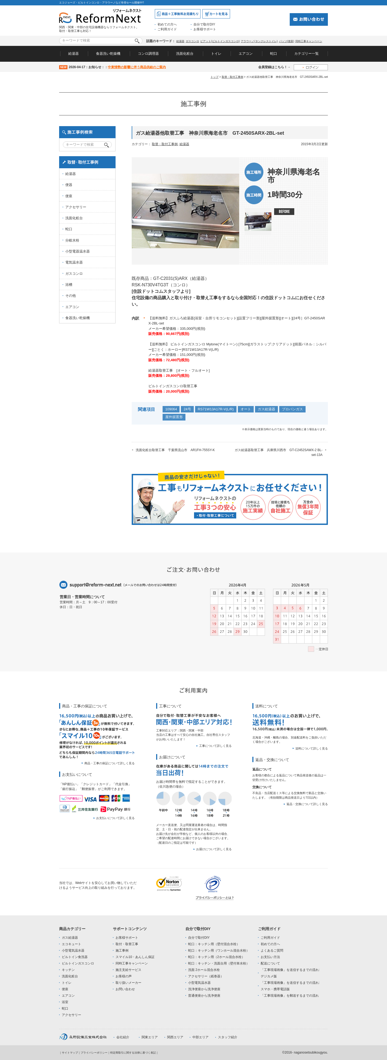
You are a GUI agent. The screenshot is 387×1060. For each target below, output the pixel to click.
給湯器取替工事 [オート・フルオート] (179, 370)
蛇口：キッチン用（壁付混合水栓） (214, 944)
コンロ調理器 (148, 54)
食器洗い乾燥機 (108, 54)
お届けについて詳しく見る (214, 849)
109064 (171, 409)
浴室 (65, 1002)
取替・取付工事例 (232, 76)
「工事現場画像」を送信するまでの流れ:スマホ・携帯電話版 (290, 986)
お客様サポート (205, 29)
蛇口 (273, 54)
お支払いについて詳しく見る (115, 818)
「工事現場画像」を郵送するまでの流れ (290, 995)
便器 (68, 185)
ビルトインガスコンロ (78, 963)
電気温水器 (74, 262)
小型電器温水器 (77, 251)
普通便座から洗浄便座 (204, 995)
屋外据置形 (174, 417)
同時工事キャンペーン (308, 41)
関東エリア (150, 1037)
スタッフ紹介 (227, 1037)
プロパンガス (292, 409)
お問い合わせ (125, 989)
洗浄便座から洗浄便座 (204, 989)
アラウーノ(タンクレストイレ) (259, 41)
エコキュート (71, 944)
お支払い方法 (270, 957)
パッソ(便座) (286, 41)
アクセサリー (75, 207)
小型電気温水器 (73, 950)
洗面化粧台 (185, 54)
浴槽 (68, 285)
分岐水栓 (72, 240)
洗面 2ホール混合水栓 (204, 970)
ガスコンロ (192, 41)
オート (246, 409)
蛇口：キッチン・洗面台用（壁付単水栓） (218, 963)
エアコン (246, 54)
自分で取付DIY (204, 24)
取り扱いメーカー (128, 983)
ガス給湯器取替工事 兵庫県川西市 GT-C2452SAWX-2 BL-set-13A (278, 452)
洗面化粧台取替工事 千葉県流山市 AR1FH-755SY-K (175, 450)
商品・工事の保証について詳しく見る (109, 763)
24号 (187, 409)
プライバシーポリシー (94, 1052)
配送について (270, 963)
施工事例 (122, 950)
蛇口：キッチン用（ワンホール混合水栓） (218, 950)
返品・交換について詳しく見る (307, 804)
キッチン (68, 970)
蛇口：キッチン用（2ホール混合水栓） (216, 957)
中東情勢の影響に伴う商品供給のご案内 (137, 67)
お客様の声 (124, 976)
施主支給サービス (128, 970)
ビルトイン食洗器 (75, 957)
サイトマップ (70, 1052)
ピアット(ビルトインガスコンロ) (220, 41)
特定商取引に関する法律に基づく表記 (133, 1052)
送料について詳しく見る (311, 748)
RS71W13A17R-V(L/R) (216, 409)
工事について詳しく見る (215, 745)
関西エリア (175, 1037)
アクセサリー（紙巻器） (206, 976)
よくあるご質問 (272, 950)
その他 (70, 296)
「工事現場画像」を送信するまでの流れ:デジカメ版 (290, 973)
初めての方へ (167, 24)
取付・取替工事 (127, 944)
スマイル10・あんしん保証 (135, 957)
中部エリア (200, 1037)
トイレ (216, 54)
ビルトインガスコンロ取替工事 (172, 386)
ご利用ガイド (167, 29)
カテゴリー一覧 (306, 54)
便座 (68, 196)
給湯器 (180, 41)
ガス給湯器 (266, 409)
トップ (214, 76)
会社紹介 (122, 1037)
